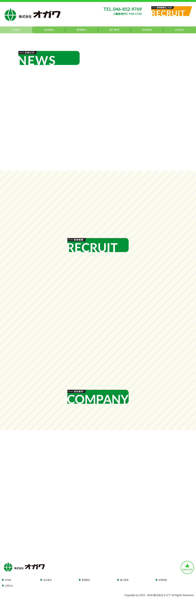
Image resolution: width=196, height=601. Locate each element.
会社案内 (49, 29)
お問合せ (180, 29)
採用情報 (147, 29)
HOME (16, 29)
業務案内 (82, 29)
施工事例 (114, 29)
